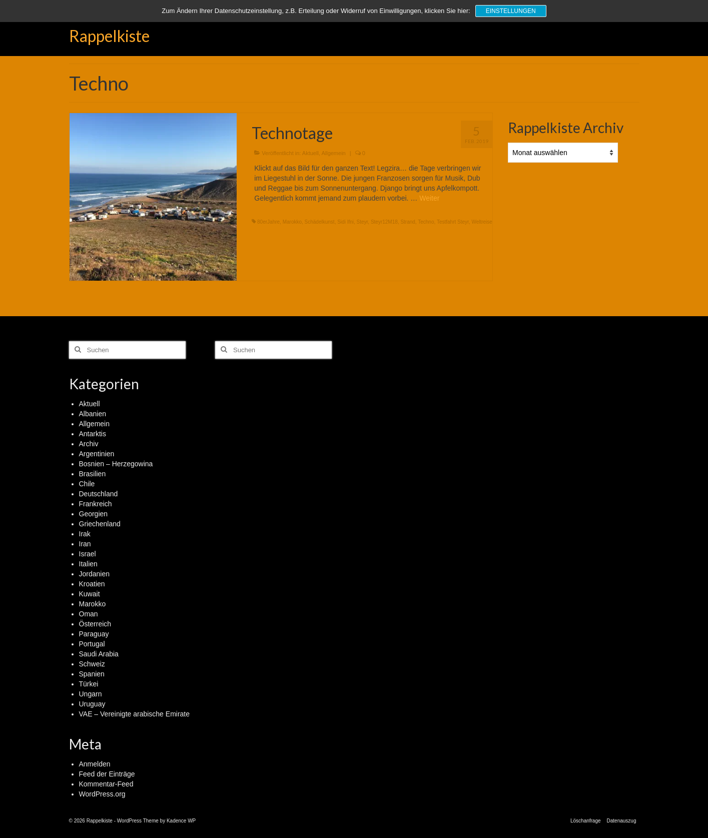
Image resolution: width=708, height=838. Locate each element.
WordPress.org (102, 794)
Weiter (429, 198)
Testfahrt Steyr (453, 222)
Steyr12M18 (384, 222)
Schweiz (92, 664)
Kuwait (89, 594)
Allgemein (333, 153)
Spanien (92, 674)
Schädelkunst (320, 222)
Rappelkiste (109, 36)
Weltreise (481, 222)
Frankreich (95, 504)
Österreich (95, 624)
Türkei (89, 684)
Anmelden (95, 764)
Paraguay (94, 634)
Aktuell (310, 153)
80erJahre (268, 222)
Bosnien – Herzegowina (116, 464)
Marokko (292, 222)
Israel (87, 554)
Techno (426, 222)
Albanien (93, 414)
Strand (407, 222)
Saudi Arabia (99, 654)
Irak (85, 534)
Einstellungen (511, 11)
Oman (88, 614)
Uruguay (92, 704)
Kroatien (92, 584)
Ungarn (90, 694)
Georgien (93, 514)
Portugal (92, 644)
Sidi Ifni (345, 222)
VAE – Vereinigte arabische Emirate (134, 714)
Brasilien (92, 474)
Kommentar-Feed (106, 784)
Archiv (89, 444)
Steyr (362, 222)
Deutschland (98, 494)
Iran (85, 544)
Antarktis (92, 434)
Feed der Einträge (107, 774)
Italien (88, 564)
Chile (87, 484)
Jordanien (94, 574)
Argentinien (97, 454)
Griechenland (100, 524)
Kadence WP (181, 820)
